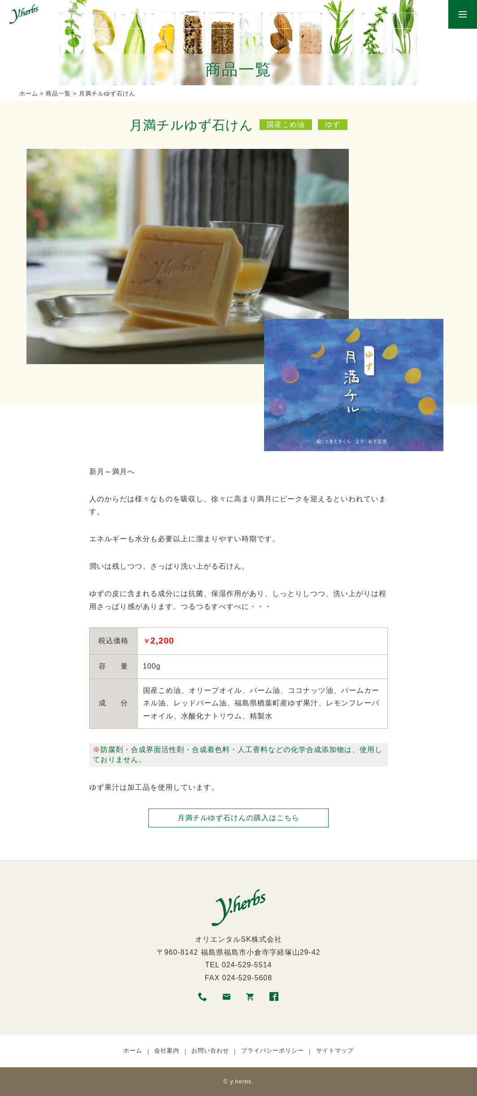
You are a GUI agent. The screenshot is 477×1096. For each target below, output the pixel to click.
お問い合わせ (210, 1050)
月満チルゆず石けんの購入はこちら (238, 818)
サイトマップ (335, 1050)
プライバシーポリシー (272, 1050)
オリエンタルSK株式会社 (238, 939)
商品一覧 (58, 93)
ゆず (332, 124)
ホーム (28, 93)
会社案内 (166, 1050)
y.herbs (241, 1081)
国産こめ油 (286, 124)
